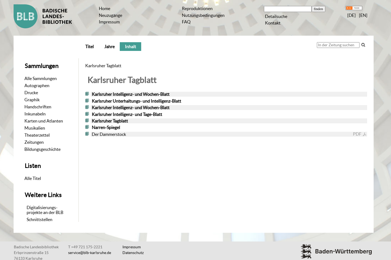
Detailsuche (276, 16)
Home (104, 8)
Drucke (31, 92)
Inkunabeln (35, 113)
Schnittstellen (39, 219)
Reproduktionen (197, 8)
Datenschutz (133, 252)
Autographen (36, 85)
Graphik (32, 99)
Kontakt (272, 22)
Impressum (109, 21)
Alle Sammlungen (40, 78)
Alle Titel (32, 178)
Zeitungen (34, 142)
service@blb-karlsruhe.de (89, 252)
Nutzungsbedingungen (203, 15)
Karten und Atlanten (43, 120)
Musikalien (34, 128)
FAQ (186, 21)
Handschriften (37, 106)
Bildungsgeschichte (42, 149)
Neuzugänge (110, 15)
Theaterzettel (37, 135)
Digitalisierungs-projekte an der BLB (45, 210)
